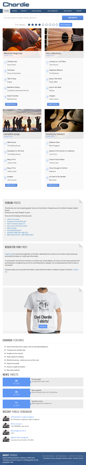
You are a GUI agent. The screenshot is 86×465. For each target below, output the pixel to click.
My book (53, 11)
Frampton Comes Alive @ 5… (17, 221)
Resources (68, 11)
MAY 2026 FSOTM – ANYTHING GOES (20, 235)
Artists (24, 11)
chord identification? (14, 230)
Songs (14, 11)
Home (6, 11)
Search (72, 17)
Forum (78, 11)
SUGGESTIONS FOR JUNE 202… (18, 233)
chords (69, 458)
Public (36, 11)
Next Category (66, 25)
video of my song (13, 219)
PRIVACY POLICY (78, 458)
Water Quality (12, 228)
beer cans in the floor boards (17, 226)
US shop (43, 326)
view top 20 (11, 104)
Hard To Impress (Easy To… (16, 224)
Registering (9, 254)
